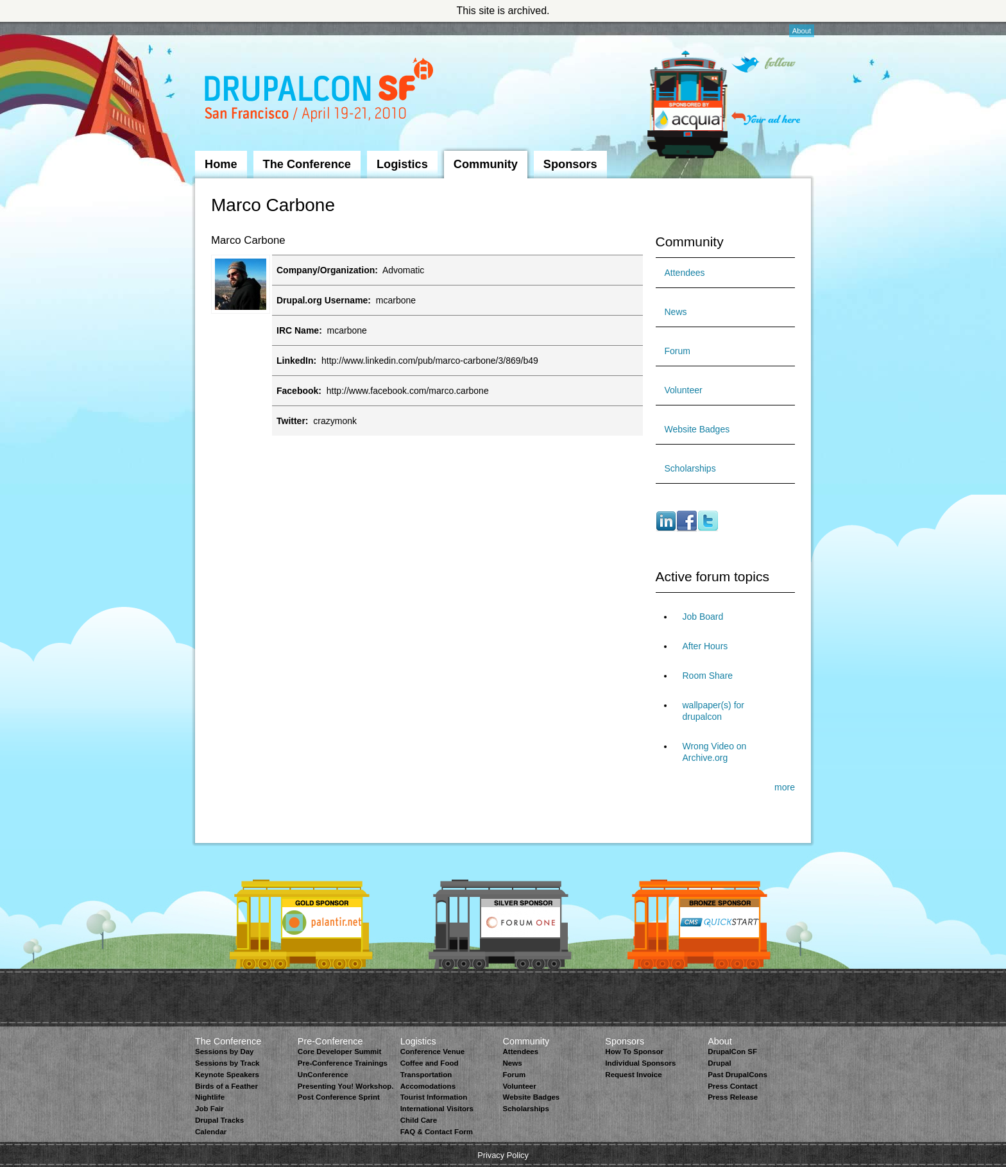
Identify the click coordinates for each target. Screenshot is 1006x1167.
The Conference (307, 164)
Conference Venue (432, 1051)
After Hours (705, 646)
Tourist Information (434, 1097)
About (801, 31)
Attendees (685, 273)
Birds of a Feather (226, 1086)
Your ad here (765, 118)
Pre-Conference (330, 1041)
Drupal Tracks (219, 1120)
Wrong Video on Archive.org (715, 752)
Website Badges (697, 429)
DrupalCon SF (732, 1051)
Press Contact (732, 1086)
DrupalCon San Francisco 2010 (320, 92)
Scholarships (690, 468)
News (676, 312)
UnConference (323, 1074)
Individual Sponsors (640, 1063)
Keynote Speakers (227, 1074)
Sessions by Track (227, 1063)
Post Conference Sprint (339, 1097)
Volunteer (684, 390)
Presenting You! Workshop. (346, 1086)
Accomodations (428, 1086)
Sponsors (570, 164)
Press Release (733, 1097)
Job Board (703, 616)
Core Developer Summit (340, 1051)
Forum (677, 351)
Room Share (708, 675)
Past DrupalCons (737, 1074)
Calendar (210, 1132)
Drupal (719, 1063)
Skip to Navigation (221, 27)
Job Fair (209, 1108)
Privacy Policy (503, 1155)
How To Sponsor (634, 1051)
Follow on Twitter (763, 64)
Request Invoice (633, 1074)
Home (221, 164)
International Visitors (436, 1108)
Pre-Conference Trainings (343, 1063)
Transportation (426, 1074)
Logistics (402, 164)
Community (486, 164)
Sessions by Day (224, 1051)
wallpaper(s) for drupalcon (713, 711)
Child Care (419, 1120)
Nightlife (210, 1097)
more (784, 787)
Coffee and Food (429, 1063)
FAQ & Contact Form (436, 1132)
